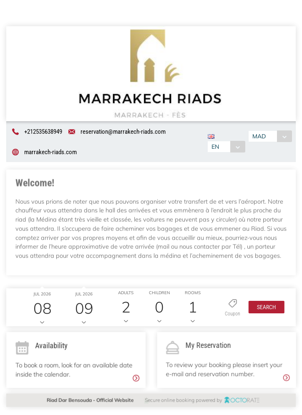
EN (215, 146)
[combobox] (225, 146)
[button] (264, 308)
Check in (40, 283)
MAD (260, 136)
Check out (82, 283)
